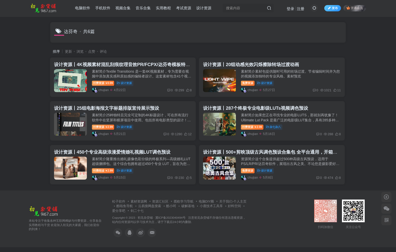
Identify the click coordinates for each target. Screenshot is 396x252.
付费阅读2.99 (104, 174)
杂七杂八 (275, 129)
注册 (300, 9)
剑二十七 (137, 215)
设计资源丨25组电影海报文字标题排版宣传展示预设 (107, 110)
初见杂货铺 (145, 222)
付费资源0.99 (104, 84)
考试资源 (183, 8)
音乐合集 (143, 8)
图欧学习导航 (183, 206)
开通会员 (354, 8)
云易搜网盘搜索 (149, 211)
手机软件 (102, 8)
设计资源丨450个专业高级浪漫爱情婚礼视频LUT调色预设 (113, 156)
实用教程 (163, 8)
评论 (103, 51)
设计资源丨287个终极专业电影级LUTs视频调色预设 (257, 110)
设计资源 (203, 8)
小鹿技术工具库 (211, 211)
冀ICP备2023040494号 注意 (174, 222)
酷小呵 (171, 211)
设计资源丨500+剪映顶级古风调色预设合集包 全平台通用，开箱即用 (274, 156)
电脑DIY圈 (206, 206)
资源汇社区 (160, 206)
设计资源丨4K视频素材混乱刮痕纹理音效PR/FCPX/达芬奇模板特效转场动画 (132, 65)
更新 (68, 51)
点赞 (91, 51)
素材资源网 (139, 206)
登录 (290, 9)
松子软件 (118, 206)
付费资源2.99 (104, 129)
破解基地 (187, 211)
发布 (332, 8)
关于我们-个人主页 (232, 206)
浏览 (80, 51)
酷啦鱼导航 (124, 211)
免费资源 (249, 84)
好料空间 (234, 211)
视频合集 (123, 8)
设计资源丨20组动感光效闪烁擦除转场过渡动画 (253, 65)
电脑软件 (82, 8)
